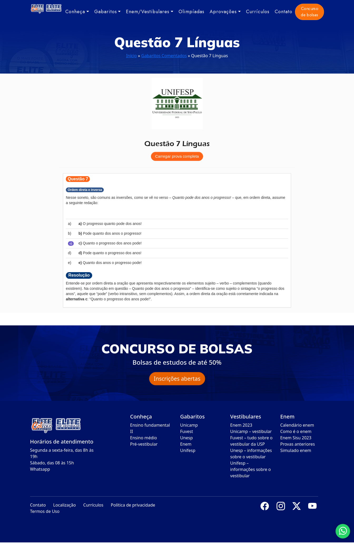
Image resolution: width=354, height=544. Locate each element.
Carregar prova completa (177, 156)
